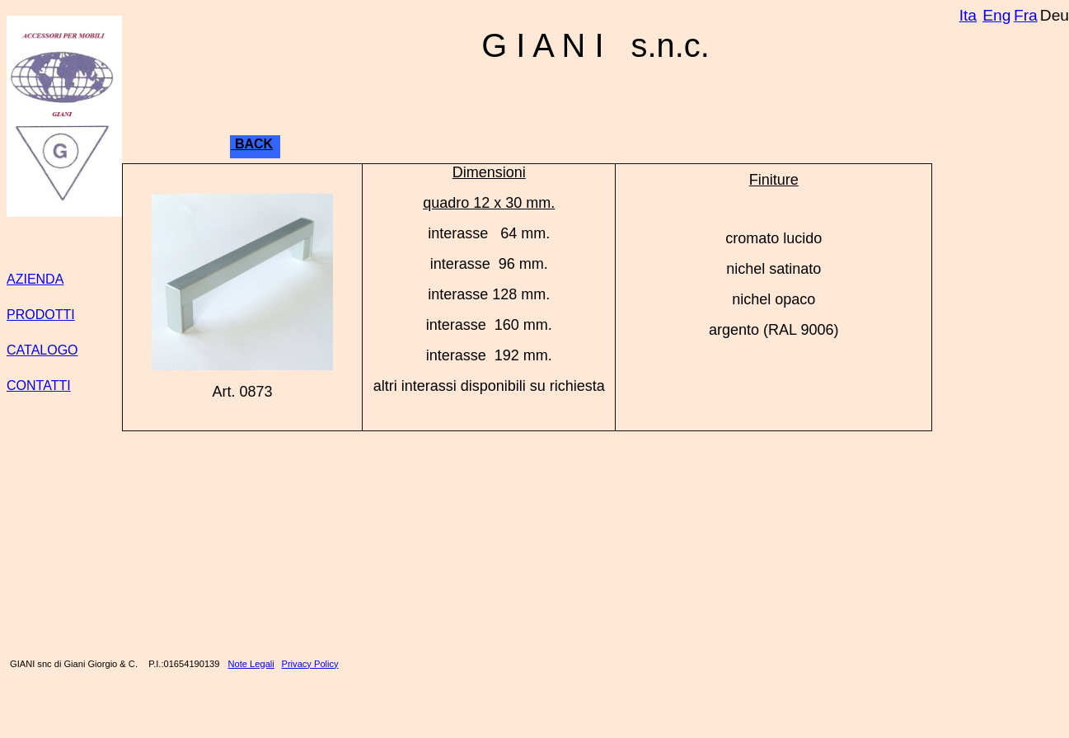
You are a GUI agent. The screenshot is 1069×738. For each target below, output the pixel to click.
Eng (996, 15)
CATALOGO (42, 350)
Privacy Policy (310, 664)
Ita (968, 15)
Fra (1026, 15)
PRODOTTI (41, 315)
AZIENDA (35, 279)
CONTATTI (39, 385)
